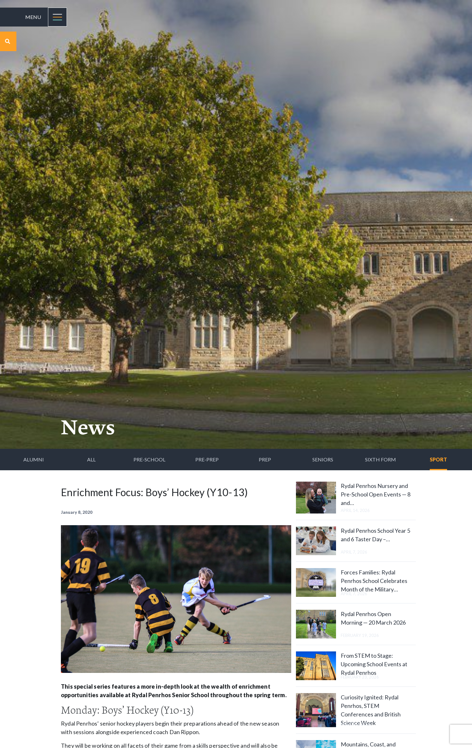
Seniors (322, 459)
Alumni (33, 459)
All (91, 459)
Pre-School (149, 459)
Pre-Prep (207, 459)
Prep (265, 459)
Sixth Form (380, 459)
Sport (438, 459)
